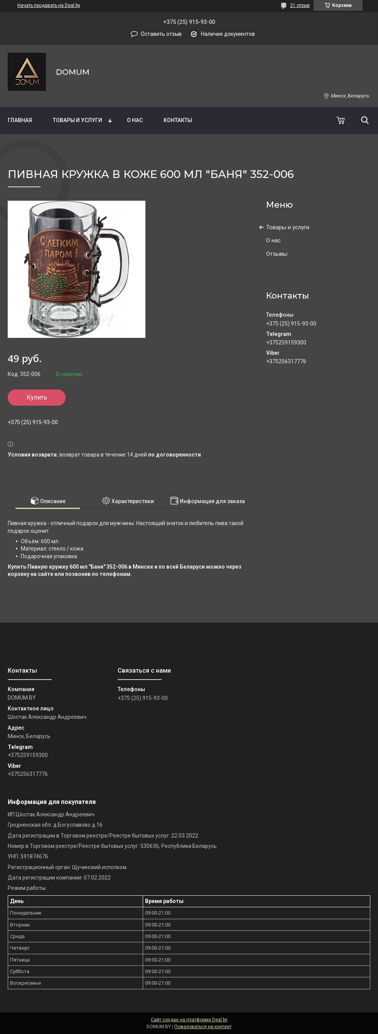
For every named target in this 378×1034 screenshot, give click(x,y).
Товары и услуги (77, 120)
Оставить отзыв (161, 34)
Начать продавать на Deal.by (48, 5)
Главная (20, 120)
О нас (135, 120)
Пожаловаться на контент (202, 1026)
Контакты (178, 120)
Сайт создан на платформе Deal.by (189, 1019)
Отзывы (276, 253)
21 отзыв (300, 5)
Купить (37, 397)
